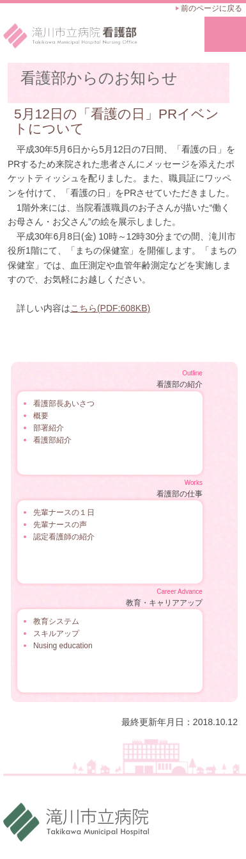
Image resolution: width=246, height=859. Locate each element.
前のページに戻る (211, 8)
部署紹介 (48, 427)
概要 (41, 415)
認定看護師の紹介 (64, 536)
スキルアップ (56, 633)
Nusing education (63, 645)
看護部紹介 (52, 440)
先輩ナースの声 (60, 524)
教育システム (56, 621)
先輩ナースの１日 (64, 512)
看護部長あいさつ (64, 403)
